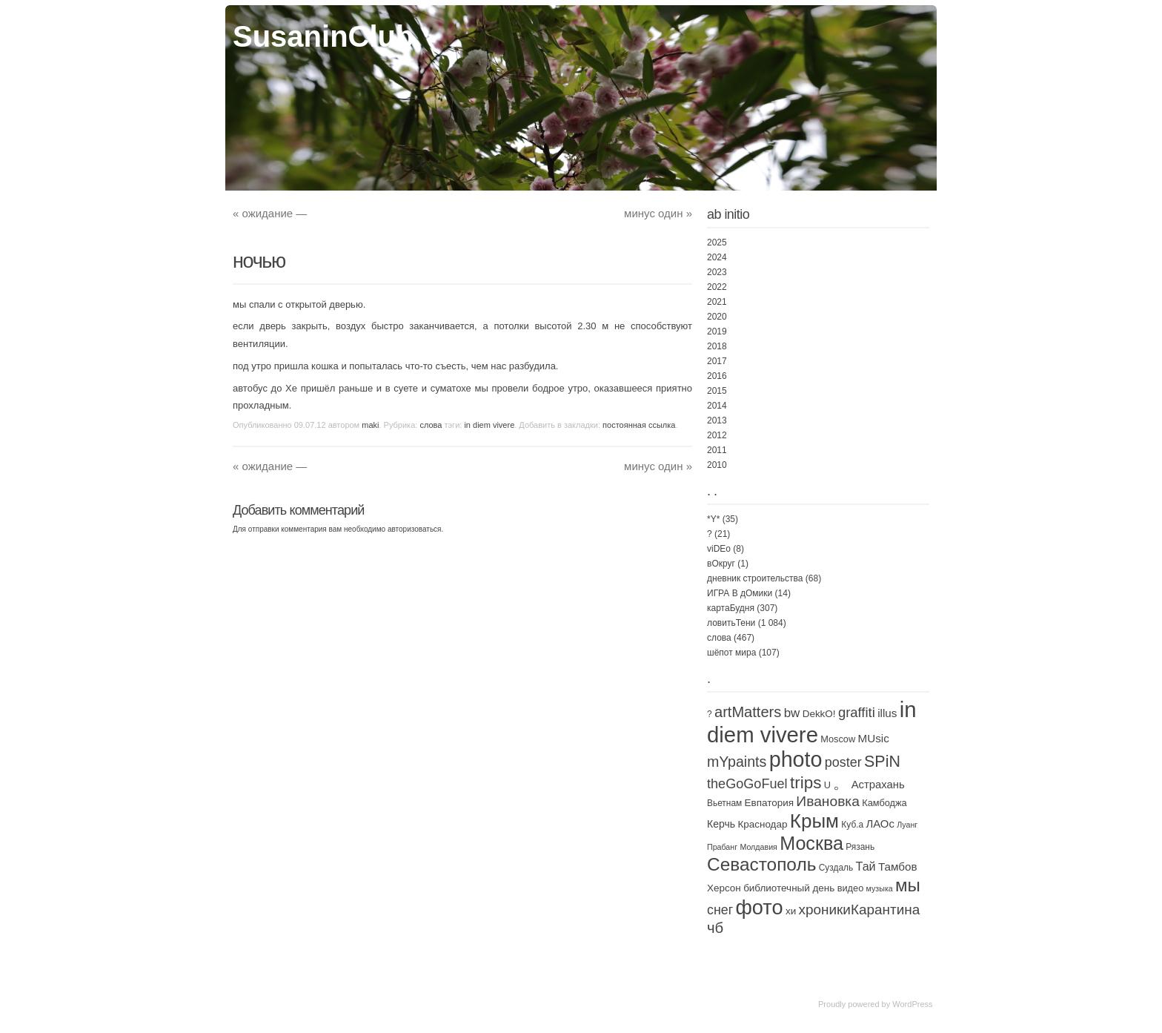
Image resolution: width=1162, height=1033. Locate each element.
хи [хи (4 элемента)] (791, 911)
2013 (717, 420)
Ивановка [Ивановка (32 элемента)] (828, 801)
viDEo (719, 549)
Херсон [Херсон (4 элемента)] (724, 888)
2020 (717, 316)
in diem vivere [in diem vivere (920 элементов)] (812, 722)
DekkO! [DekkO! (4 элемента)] (819, 713)
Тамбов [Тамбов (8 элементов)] (897, 866)
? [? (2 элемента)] (709, 714)
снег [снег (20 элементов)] (720, 909)
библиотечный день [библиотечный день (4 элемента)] (788, 888)
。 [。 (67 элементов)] (841, 783)
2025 (717, 242)
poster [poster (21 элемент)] (843, 762)
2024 (717, 257)
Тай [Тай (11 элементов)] (866, 866)
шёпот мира (731, 652)
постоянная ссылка (638, 424)
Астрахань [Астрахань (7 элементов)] (878, 785)
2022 (717, 287)
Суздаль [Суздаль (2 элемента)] (836, 867)
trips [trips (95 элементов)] (805, 782)
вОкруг (721, 563)
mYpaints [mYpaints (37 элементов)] (736, 761)
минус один (658, 213)
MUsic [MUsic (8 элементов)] (873, 738)
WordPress (912, 1004)
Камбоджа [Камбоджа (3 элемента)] (884, 802)
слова (430, 424)
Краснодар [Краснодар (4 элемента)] (762, 824)
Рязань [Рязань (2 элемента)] (860, 847)
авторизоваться (415, 529)
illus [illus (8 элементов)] (887, 713)
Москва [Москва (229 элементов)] (811, 843)
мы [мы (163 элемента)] (907, 885)
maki (370, 424)
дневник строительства (755, 578)
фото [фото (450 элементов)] (759, 907)
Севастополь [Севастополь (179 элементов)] (761, 864)
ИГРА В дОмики (739, 593)
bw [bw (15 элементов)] (792, 713)
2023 (717, 272)
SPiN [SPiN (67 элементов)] (882, 761)
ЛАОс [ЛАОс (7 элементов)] (880, 824)
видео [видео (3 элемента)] (850, 888)
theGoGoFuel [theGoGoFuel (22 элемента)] (747, 783)
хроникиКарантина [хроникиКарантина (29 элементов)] (859, 909)
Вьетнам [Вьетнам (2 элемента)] (724, 803)
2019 (717, 331)
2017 (717, 361)
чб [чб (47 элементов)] (715, 928)
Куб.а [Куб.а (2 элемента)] (852, 824)
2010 (717, 465)
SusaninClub (323, 36)
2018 (717, 346)
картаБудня (730, 608)
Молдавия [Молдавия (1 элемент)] (758, 846)
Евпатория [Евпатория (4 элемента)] (769, 802)
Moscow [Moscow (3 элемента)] (837, 739)
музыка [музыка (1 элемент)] (879, 888)
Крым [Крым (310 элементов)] (814, 821)
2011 (717, 450)
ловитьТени (731, 623)
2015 (717, 391)
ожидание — (270, 213)
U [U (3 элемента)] (827, 785)
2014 (717, 405)
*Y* (713, 519)
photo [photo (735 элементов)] (796, 759)
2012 (717, 435)
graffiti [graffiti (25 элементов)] (856, 712)
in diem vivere (489, 424)
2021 (717, 302)
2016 (717, 376)
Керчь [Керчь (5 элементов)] (721, 824)
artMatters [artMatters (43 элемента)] (747, 712)
